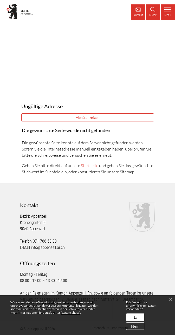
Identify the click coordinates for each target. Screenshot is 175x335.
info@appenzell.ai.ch (48, 247)
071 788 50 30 (45, 241)
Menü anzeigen (87, 117)
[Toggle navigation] (168, 12)
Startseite (89, 165)
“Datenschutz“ (70, 313)
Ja (135, 317)
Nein (135, 326)
